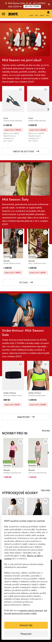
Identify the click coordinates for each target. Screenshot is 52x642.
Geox (5, 118)
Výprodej (45, 490)
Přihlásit (42, 14)
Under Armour (9, 393)
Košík (47, 13)
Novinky (46, 430)
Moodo (6, 260)
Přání (36, 14)
